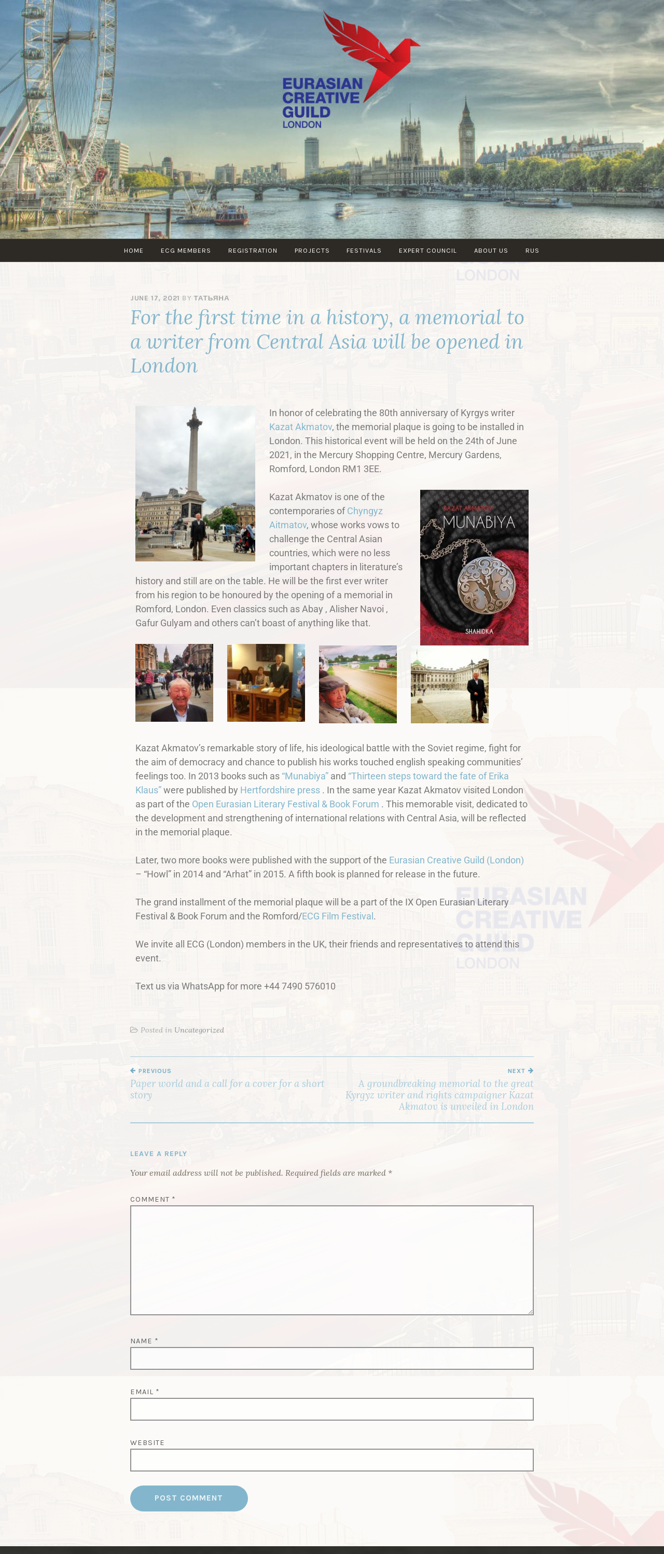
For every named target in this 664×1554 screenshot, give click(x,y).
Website (147, 1442)
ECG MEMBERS (185, 250)
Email (145, 1391)
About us (493, 250)
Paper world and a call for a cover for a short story (231, 1084)
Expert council (429, 250)
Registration (252, 250)
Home (132, 250)
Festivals (365, 250)
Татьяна (211, 298)
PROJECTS (312, 250)
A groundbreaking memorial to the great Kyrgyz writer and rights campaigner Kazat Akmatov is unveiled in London (433, 1089)
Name (144, 1341)
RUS (535, 250)
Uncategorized (199, 1030)
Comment (153, 1199)
